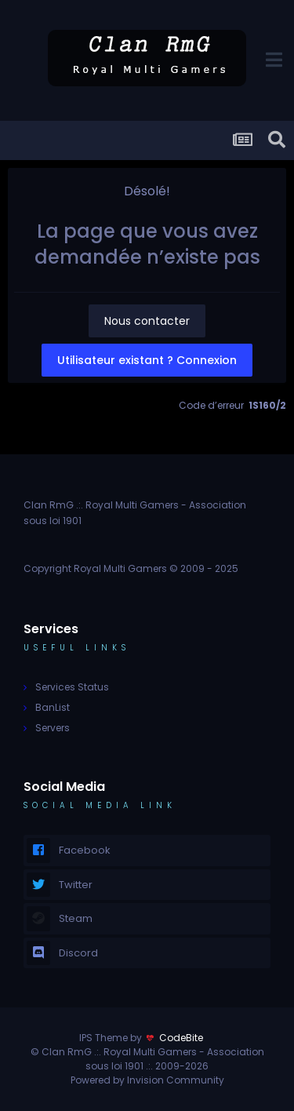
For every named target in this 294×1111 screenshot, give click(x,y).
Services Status (72, 687)
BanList (52, 707)
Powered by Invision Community (147, 1080)
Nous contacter (147, 321)
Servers (52, 727)
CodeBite (181, 1037)
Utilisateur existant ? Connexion (147, 360)
